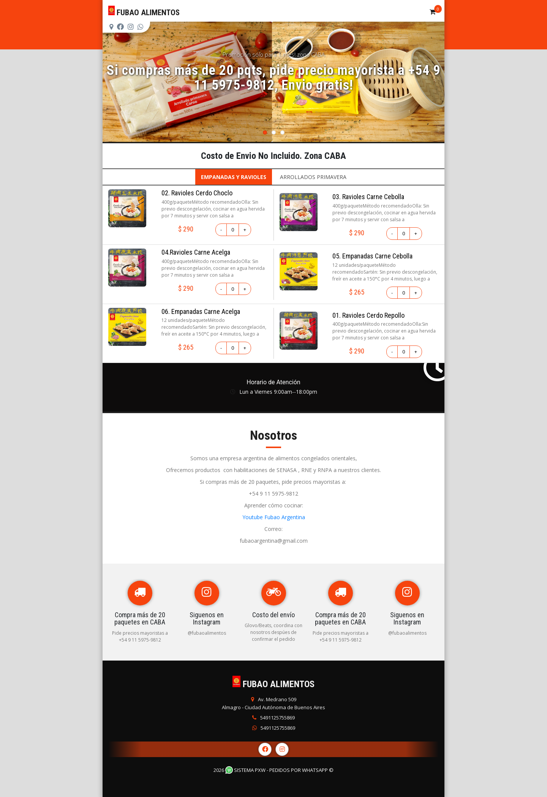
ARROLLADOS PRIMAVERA (313, 177)
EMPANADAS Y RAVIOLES (233, 177)
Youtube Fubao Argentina (273, 517)
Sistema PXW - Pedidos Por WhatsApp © (279, 770)
